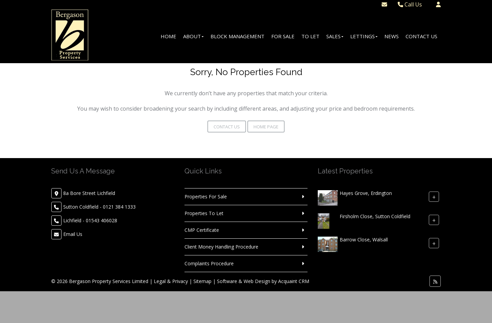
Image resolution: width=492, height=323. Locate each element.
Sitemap (202, 281)
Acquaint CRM (293, 281)
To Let (310, 36)
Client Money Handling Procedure (221, 246)
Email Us (72, 234)
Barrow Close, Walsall (364, 239)
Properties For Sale (205, 196)
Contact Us (421, 36)
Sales (334, 36)
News (391, 36)
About (193, 36)
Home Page (266, 127)
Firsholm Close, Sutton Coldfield (375, 216)
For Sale (283, 36)
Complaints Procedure (209, 263)
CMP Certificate (201, 230)
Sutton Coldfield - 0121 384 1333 (99, 206)
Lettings (364, 36)
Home (168, 36)
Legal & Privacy (171, 281)
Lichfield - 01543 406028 (90, 220)
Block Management (237, 36)
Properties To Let (203, 213)
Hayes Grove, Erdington (366, 193)
